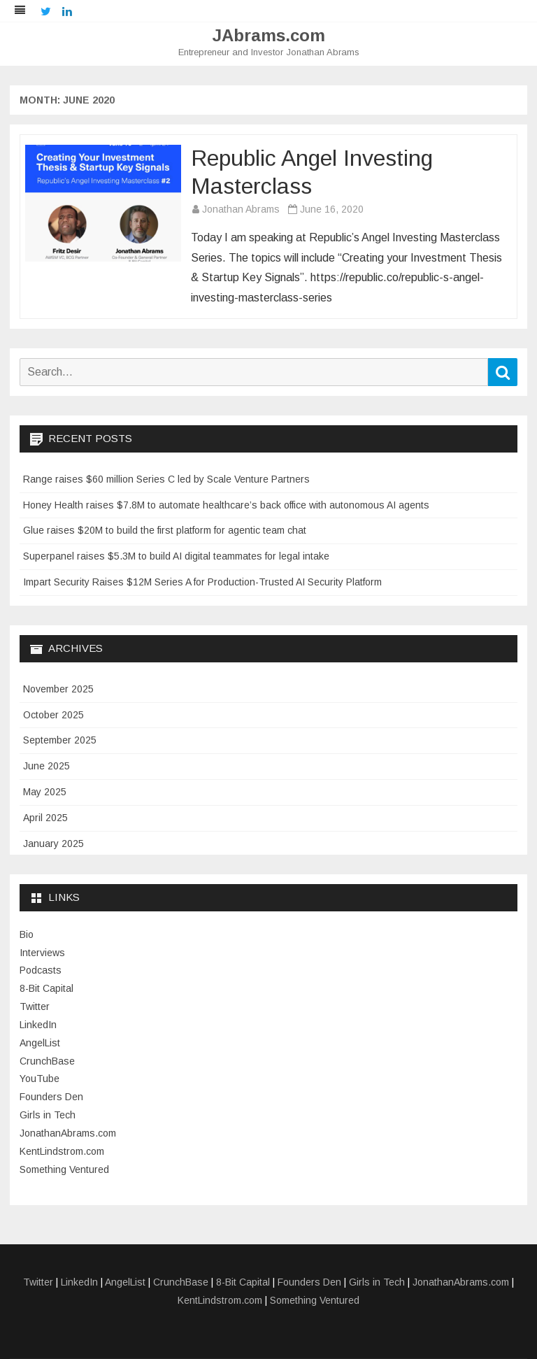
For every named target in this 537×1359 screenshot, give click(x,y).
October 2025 (53, 714)
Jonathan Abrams (241, 209)
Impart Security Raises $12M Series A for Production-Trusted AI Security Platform (202, 582)
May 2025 (44, 791)
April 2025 (45, 817)
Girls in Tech (48, 1114)
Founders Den (51, 1096)
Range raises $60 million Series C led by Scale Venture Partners (166, 479)
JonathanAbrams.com (68, 1133)
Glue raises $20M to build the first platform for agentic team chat (164, 530)
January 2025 (53, 843)
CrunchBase (47, 1061)
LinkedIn (38, 1024)
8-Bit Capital (46, 988)
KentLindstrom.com (62, 1151)
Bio (27, 934)
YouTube (39, 1078)
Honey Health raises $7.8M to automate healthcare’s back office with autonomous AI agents (226, 505)
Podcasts (41, 970)
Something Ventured (64, 1169)
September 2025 (59, 740)
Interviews (42, 952)
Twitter (35, 1006)
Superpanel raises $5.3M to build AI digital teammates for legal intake (176, 556)
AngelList (40, 1042)
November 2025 (58, 689)
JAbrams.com (269, 35)
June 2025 (46, 765)
